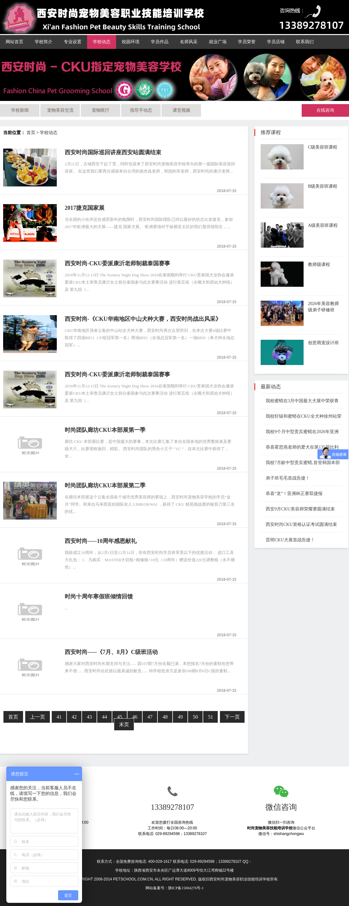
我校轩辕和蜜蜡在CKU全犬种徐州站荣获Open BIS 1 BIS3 (301, 417)
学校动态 (101, 41)
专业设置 (72, 41)
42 (74, 717)
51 (210, 717)
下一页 (232, 717)
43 (89, 717)
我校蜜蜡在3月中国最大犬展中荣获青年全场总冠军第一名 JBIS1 (300, 401)
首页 (31, 132)
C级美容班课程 (322, 147)
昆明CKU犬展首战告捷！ (288, 540)
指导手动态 (141, 110)
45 (119, 717)
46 (134, 717)
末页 (124, 724)
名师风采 (189, 41)
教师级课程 (319, 264)
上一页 (37, 717)
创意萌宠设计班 (323, 342)
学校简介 (43, 41)
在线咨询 (325, 110)
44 (104, 717)
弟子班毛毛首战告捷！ (285, 478)
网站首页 (14, 41)
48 (165, 717)
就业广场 (218, 41)
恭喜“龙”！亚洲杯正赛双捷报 (291, 493)
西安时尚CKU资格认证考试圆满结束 (299, 524)
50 (195, 717)
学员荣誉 (247, 41)
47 (149, 717)
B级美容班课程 (322, 186)
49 (180, 717)
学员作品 (160, 41)
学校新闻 (20, 110)
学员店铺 (276, 41)
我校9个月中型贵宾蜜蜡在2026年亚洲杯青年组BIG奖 (300, 432)
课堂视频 (181, 110)
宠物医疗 (100, 110)
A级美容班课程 (323, 225)
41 (59, 717)
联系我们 (305, 41)
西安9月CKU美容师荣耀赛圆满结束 (298, 509)
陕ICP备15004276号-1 (186, 888)
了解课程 (319, 165)
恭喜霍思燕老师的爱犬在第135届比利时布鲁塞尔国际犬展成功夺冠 (300, 448)
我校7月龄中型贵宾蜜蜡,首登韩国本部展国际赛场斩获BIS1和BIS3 (300, 463)
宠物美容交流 (60, 110)
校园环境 (130, 41)
